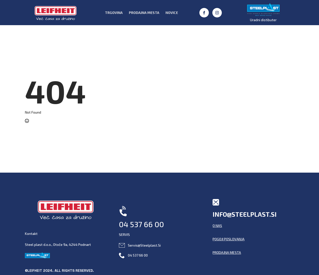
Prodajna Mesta (144, 12)
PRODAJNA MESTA (227, 252)
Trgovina (114, 12)
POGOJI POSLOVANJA (228, 239)
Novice (171, 12)
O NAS (217, 225)
